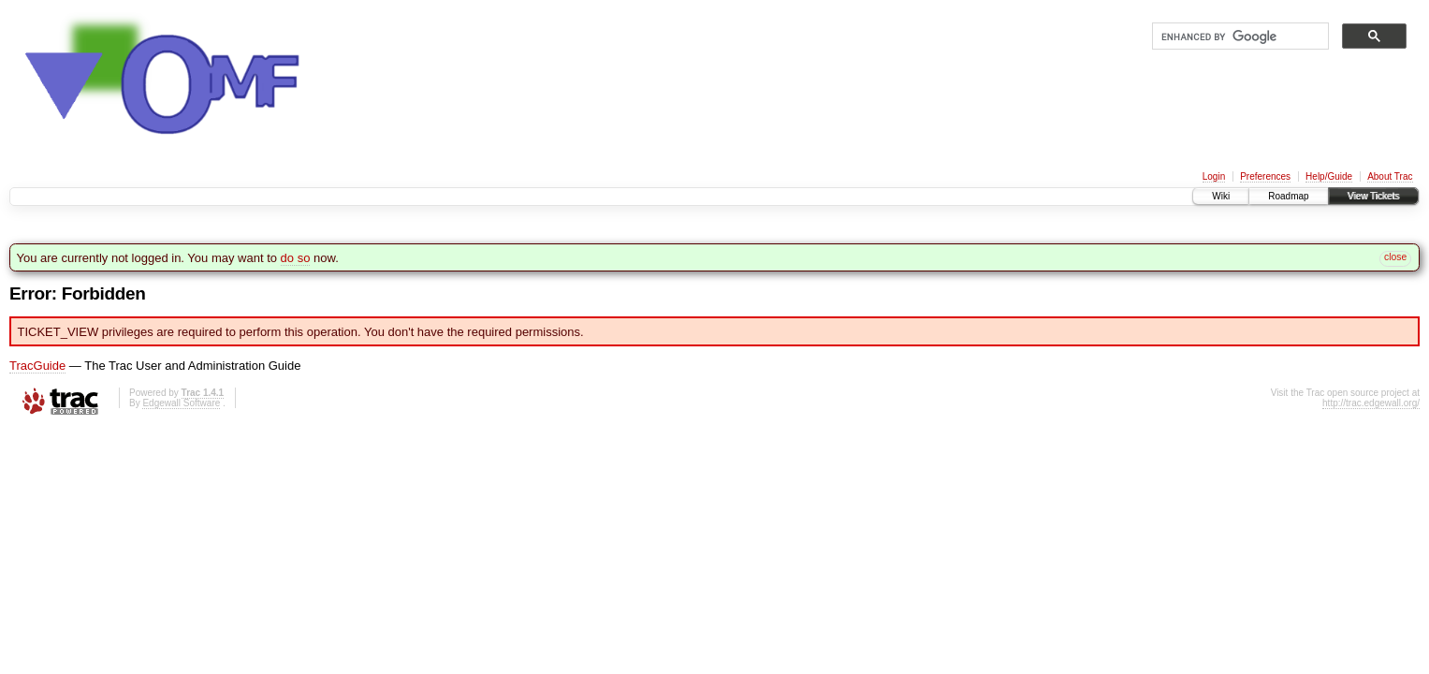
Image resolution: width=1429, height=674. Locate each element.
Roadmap (1288, 196)
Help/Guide (1328, 176)
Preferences (1265, 176)
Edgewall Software (181, 403)
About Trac (1389, 176)
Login (1214, 176)
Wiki (1221, 196)
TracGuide (37, 366)
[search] (1238, 36)
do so (296, 258)
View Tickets (1373, 196)
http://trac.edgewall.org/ (1371, 403)
